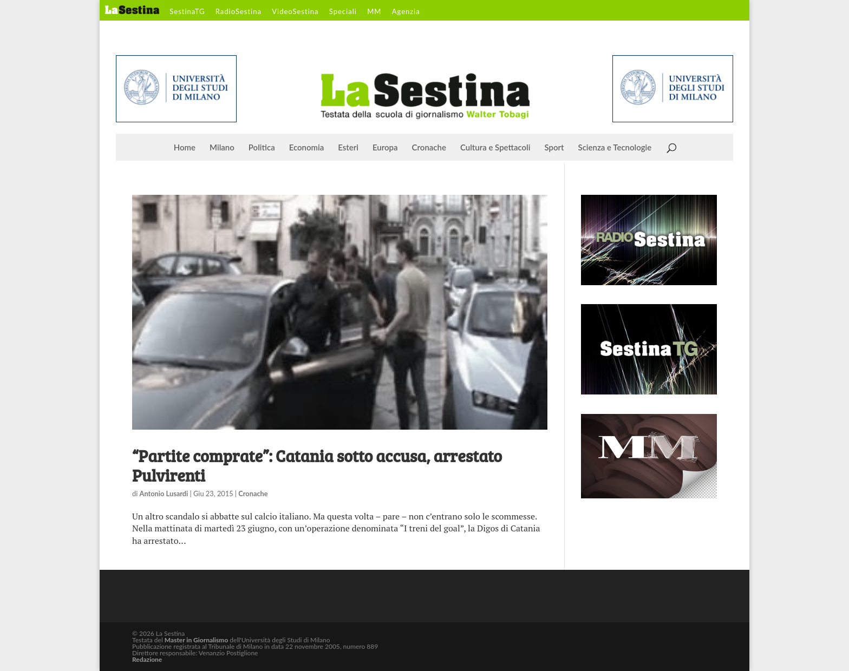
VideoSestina (295, 12)
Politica (262, 147)
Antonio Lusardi (164, 493)
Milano (222, 147)
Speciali (343, 12)
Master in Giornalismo (196, 640)
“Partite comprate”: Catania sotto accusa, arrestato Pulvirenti (317, 465)
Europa (385, 147)
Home (184, 147)
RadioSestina (238, 12)
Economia (306, 147)
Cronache (429, 147)
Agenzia (406, 12)
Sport (554, 147)
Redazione (147, 659)
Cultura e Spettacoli (495, 147)
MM (374, 12)
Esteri (348, 147)
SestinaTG (187, 12)
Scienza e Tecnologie (615, 147)
